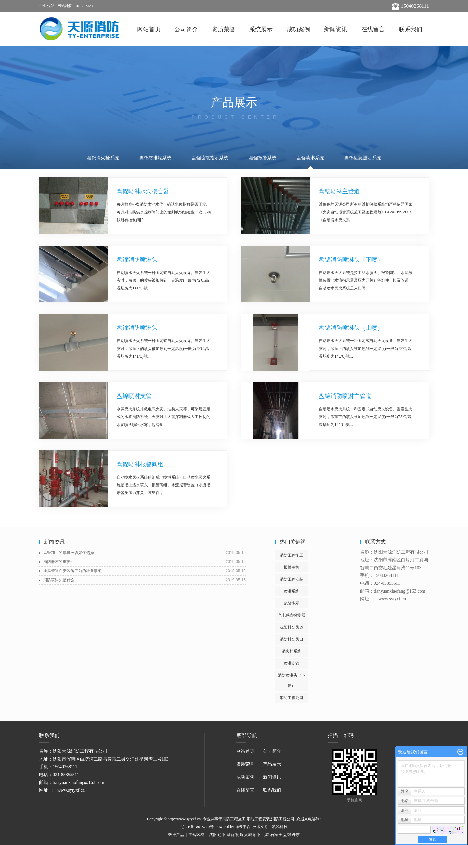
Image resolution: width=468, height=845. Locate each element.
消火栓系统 (291, 651)
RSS (79, 6)
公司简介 (186, 29)
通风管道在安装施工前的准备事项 (72, 571)
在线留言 (373, 29)
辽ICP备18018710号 (197, 827)
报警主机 (291, 567)
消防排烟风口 (291, 639)
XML (89, 6)
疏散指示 (291, 603)
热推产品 (176, 834)
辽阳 (222, 834)
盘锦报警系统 (262, 157)
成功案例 (298, 29)
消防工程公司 (291, 698)
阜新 (230, 834)
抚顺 (239, 834)
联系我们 (410, 29)
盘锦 (287, 834)
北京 (265, 834)
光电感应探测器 (291, 615)
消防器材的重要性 (58, 561)
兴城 (248, 834)
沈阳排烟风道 (291, 627)
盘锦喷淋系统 (310, 157)
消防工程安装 (291, 579)
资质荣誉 (223, 29)
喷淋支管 (291, 663)
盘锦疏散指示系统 (210, 157)
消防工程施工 (291, 555)
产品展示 (272, 764)
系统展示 (261, 29)
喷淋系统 (291, 591)
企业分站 (47, 6)
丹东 (296, 834)
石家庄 (276, 834)
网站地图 (65, 6)
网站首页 (149, 29)
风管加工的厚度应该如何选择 (68, 552)
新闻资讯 (335, 29)
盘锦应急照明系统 (362, 157)
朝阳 (257, 834)
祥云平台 (243, 827)
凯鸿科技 (280, 827)
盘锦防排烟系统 (155, 157)
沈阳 (213, 834)
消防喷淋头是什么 (58, 580)
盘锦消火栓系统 (103, 157)
